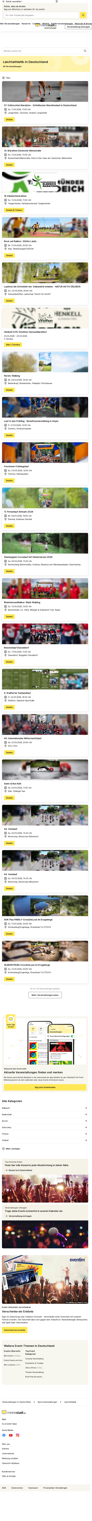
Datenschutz (17, 1488)
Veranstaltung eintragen (18, 1216)
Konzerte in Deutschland (18, 1170)
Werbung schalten (10, 1458)
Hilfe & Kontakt (9, 1476)
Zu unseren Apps (9, 1424)
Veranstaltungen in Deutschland (16, 1402)
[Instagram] (18, 1435)
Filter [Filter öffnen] (6, 77)
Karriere (5, 1448)
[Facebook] (4, 1435)
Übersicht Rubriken (10, 1463)
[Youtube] (11, 1435)
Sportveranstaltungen (45, 1402)
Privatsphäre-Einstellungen (55, 1488)
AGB (4, 1488)
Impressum (33, 1488)
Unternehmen (8, 1453)
